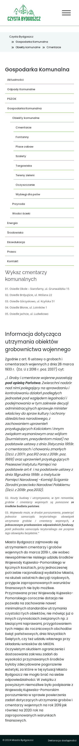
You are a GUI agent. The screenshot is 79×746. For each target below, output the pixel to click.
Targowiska (24, 166)
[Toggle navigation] (66, 12)
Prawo (11, 252)
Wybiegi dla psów (28, 194)
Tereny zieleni (25, 175)
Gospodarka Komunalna (32, 42)
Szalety (21, 156)
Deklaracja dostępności (62, 740)
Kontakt (12, 261)
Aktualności (15, 80)
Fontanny (22, 137)
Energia (12, 223)
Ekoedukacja (16, 242)
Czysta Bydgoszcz (21, 36)
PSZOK (11, 99)
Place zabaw (24, 147)
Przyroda (18, 204)
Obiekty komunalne (28, 47)
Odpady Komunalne (21, 89)
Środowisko (15, 233)
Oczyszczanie (25, 185)
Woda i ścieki (21, 213)
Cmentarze (54, 47)
